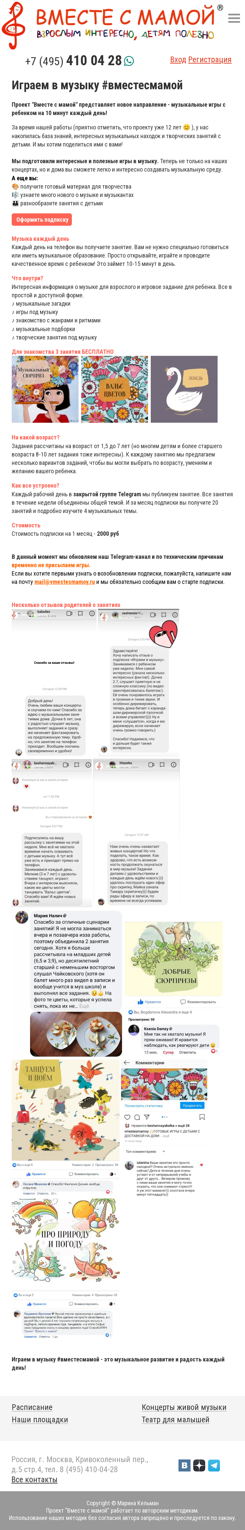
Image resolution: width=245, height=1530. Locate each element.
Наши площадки (40, 1419)
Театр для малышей (176, 1419)
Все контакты (34, 1479)
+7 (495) (73, 61)
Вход (178, 59)
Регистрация (210, 59)
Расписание (32, 1407)
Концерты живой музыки (184, 1407)
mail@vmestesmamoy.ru (64, 581)
